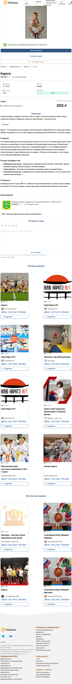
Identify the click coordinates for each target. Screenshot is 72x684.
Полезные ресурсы (43, 672)
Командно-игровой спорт (9, 674)
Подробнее (7, 317)
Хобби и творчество (43, 641)
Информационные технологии (11, 679)
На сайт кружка (36, 50)
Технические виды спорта (9, 670)
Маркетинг (40, 632)
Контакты (39, 661)
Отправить (36, 252)
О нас (38, 659)
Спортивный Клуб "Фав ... (53, 541)
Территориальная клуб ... (9, 475)
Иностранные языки (43, 650)
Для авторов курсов (43, 674)
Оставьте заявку (36, 56)
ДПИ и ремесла (5, 659)
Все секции (49, 360)
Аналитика (40, 639)
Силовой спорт (5, 677)
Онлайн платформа (43, 677)
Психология (40, 648)
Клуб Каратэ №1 (51, 308)
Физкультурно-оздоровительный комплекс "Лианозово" (36, 202)
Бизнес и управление (43, 634)
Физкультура (5, 672)
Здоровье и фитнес (43, 643)
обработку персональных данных (35, 255)
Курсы (26, 3)
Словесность (5, 663)
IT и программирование (44, 630)
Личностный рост (42, 646)
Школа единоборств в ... (51, 475)
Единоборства (5, 665)
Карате (5, 124)
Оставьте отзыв (19, 77)
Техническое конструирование (11, 661)
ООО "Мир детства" (8, 308)
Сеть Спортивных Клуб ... (10, 596)
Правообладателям (43, 665)
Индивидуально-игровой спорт (11, 668)
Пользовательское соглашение (47, 663)
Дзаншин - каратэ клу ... (53, 418)
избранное (62, 3)
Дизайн (38, 637)
